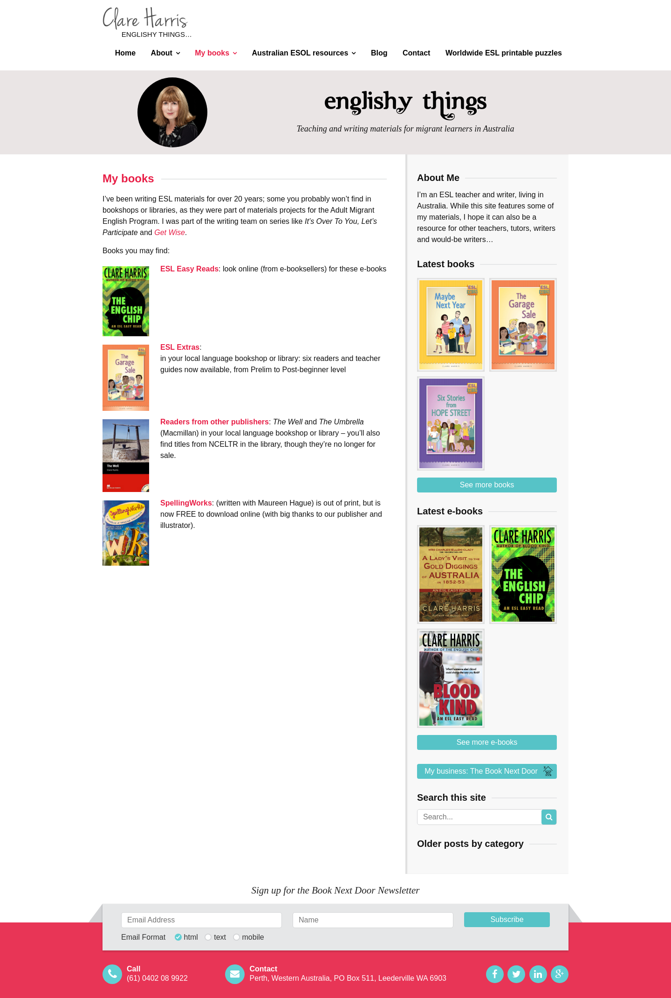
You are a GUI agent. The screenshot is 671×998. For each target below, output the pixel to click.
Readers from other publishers (214, 422)
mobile (253, 937)
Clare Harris (145, 18)
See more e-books (487, 742)
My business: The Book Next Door (490, 771)
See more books (487, 485)
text (220, 937)
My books (212, 53)
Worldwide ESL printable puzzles (503, 53)
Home (125, 53)
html (191, 937)
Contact (417, 53)
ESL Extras (179, 347)
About (161, 53)
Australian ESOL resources (300, 53)
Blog (379, 53)
